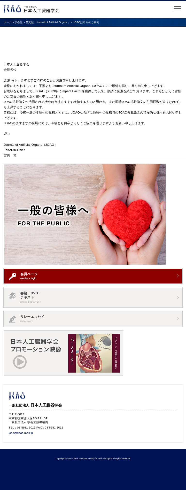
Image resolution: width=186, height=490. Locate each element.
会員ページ (23, 276)
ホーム (8, 22)
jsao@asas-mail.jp (21, 432)
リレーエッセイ (27, 319)
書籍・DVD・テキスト (25, 297)
